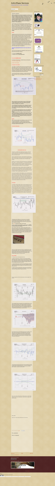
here (14, 223)
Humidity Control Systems (15, 62)
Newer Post (12, 453)
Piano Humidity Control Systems (37, 79)
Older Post (31, 453)
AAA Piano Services (20, 3)
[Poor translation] (2, 475)
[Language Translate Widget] (14, 9)
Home (22, 453)
